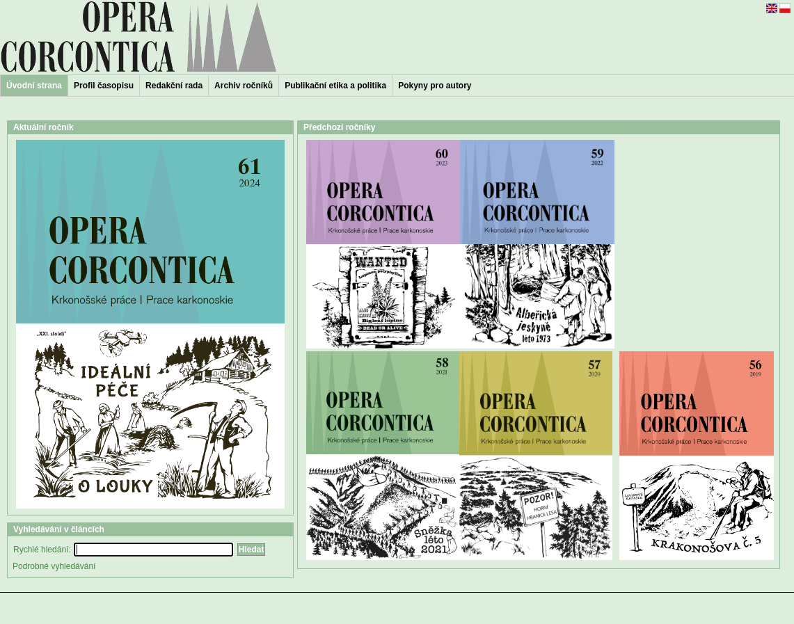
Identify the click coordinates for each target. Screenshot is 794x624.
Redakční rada (174, 85)
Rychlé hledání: (42, 549)
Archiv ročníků (243, 85)
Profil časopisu (104, 85)
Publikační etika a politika (335, 85)
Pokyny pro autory (434, 85)
